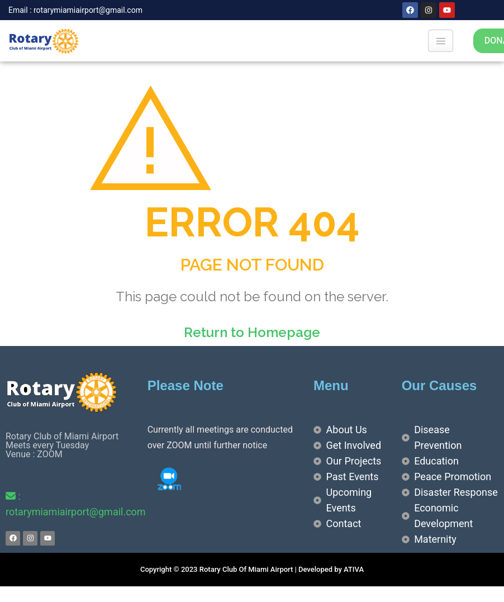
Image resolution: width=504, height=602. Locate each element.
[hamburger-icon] (440, 41)
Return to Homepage (252, 332)
